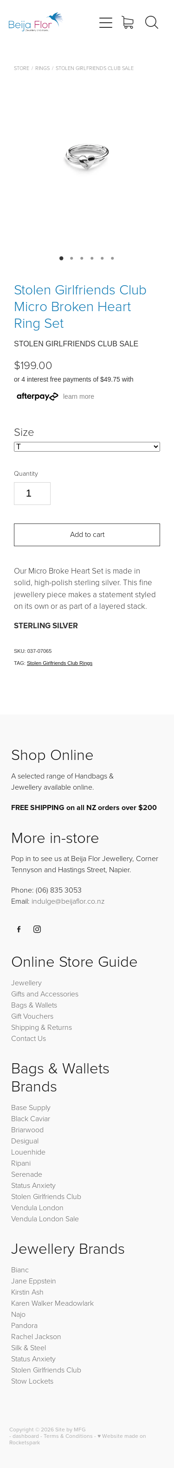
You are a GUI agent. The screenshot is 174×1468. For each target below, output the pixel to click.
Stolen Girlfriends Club (46, 1196)
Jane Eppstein (34, 1281)
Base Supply (31, 1107)
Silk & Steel (28, 1347)
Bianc (21, 1269)
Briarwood (27, 1129)
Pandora (24, 1325)
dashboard (26, 1436)
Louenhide (28, 1152)
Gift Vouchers (32, 1016)
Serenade (26, 1174)
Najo (18, 1314)
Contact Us (28, 1038)
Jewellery (26, 982)
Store (21, 67)
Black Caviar (30, 1118)
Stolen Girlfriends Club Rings (59, 663)
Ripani (21, 1163)
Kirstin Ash (27, 1292)
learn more (78, 396)
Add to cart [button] (87, 534)
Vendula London (37, 1207)
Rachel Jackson (36, 1336)
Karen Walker (32, 1303)
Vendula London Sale (45, 1218)
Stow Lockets (32, 1381)
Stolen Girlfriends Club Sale (95, 67)
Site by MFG (70, 1429)
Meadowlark (74, 1303)
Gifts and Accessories (44, 994)
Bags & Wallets (34, 1005)
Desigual (25, 1141)
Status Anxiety (33, 1185)
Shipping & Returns (41, 1027)
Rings (42, 67)
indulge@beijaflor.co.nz (68, 901)
